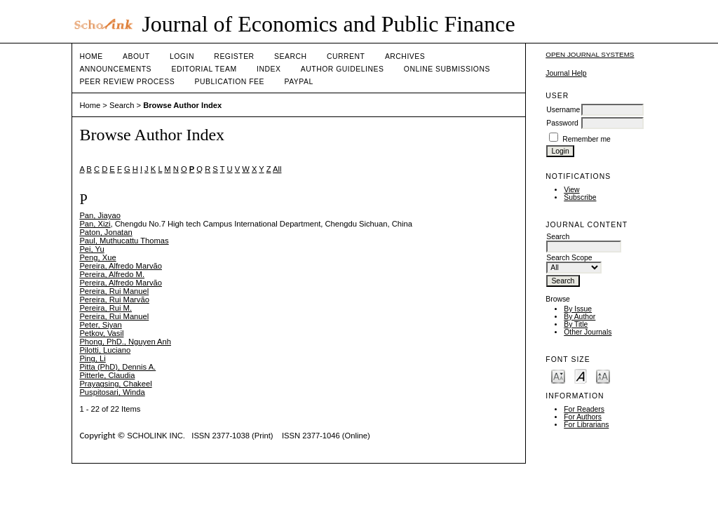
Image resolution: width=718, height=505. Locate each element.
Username (563, 110)
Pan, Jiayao (99, 215)
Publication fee (229, 82)
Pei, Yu (91, 249)
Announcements (115, 69)
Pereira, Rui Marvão (114, 299)
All (277, 169)
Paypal (298, 82)
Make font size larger (603, 376)
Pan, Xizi (94, 224)
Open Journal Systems (590, 54)
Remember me (586, 139)
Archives (405, 56)
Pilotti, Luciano (104, 350)
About (136, 56)
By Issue (578, 309)
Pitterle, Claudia (107, 375)
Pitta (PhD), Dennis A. (117, 367)
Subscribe (580, 197)
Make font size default (581, 376)
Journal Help (566, 73)
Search (290, 56)
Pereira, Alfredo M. (111, 274)
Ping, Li (92, 358)
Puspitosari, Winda (111, 392)
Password (562, 123)
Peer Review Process (127, 82)
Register (234, 56)
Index (268, 69)
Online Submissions (447, 69)
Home (90, 56)
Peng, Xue (97, 257)
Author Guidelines (342, 69)
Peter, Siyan (100, 325)
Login (182, 56)
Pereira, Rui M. (105, 308)
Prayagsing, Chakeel (115, 383)
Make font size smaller (558, 376)
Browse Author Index (182, 105)
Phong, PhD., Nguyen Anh (125, 341)
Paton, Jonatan (105, 232)
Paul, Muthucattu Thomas (123, 240)
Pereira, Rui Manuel (114, 291)
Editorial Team (203, 69)
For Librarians (586, 425)
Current (346, 56)
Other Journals (587, 332)
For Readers (584, 409)
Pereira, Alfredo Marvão (120, 266)
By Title (576, 324)
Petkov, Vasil (101, 333)
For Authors (583, 417)
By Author (579, 317)
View (571, 190)
